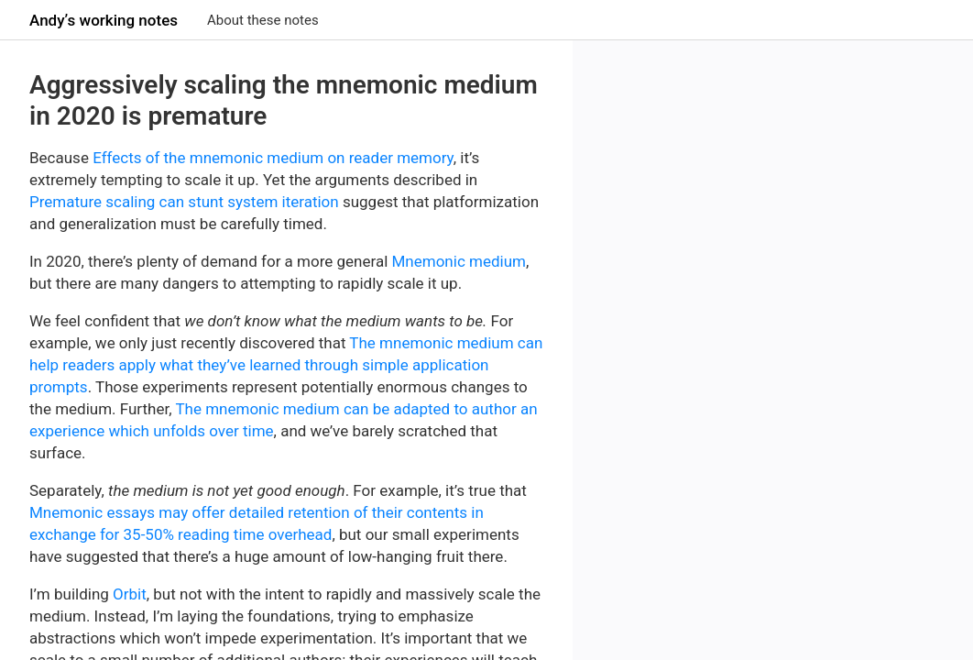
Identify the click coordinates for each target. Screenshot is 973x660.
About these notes (263, 20)
